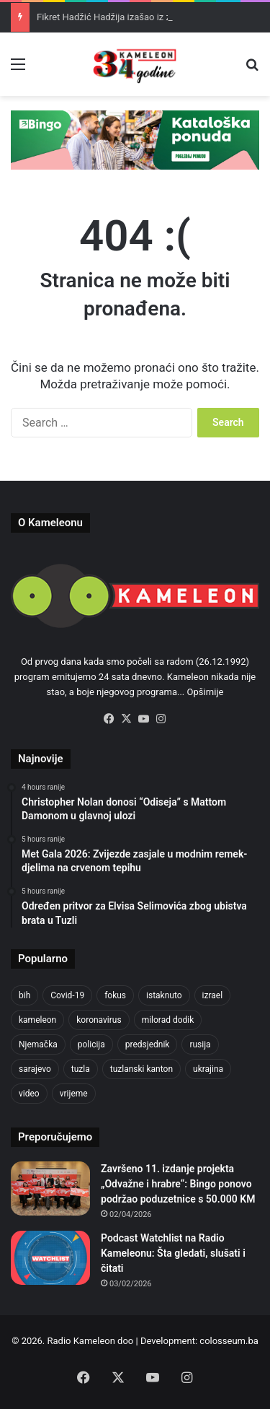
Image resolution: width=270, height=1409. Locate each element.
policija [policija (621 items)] (91, 1044)
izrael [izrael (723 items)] (212, 995)
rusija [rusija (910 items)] (199, 1044)
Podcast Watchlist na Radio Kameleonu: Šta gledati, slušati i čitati (173, 1253)
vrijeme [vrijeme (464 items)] (74, 1094)
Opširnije (205, 691)
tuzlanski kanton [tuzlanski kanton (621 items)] (141, 1069)
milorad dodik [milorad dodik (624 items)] (168, 1020)
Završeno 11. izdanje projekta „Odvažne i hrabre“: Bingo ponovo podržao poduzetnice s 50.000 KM (178, 1184)
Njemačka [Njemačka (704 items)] (38, 1044)
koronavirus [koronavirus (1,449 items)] (98, 1020)
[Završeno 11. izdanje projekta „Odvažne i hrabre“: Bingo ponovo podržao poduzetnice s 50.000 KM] (50, 1188)
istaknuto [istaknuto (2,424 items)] (164, 995)
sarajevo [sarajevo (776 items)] (35, 1069)
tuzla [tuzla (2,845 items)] (80, 1069)
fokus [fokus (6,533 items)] (115, 995)
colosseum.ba (228, 1340)
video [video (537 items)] (29, 1094)
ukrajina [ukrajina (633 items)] (208, 1069)
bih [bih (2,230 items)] (24, 995)
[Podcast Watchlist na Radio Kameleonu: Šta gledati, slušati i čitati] (50, 1258)
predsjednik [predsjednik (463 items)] (147, 1044)
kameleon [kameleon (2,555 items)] (37, 1020)
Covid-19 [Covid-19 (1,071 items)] (67, 995)
